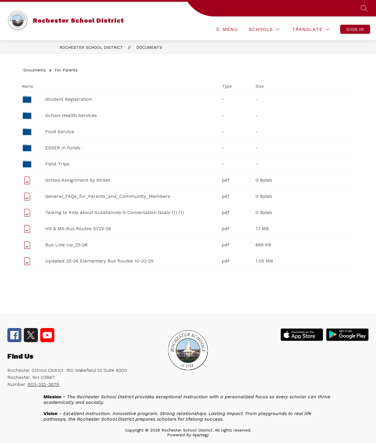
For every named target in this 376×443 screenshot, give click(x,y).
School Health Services (71, 115)
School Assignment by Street (77, 180)
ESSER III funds (62, 148)
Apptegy (200, 434)
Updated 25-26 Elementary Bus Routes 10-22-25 (99, 261)
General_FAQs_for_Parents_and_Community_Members (107, 196)
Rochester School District (91, 47)
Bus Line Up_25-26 (66, 245)
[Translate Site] (311, 29)
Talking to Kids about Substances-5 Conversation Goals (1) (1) (114, 212)
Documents (149, 47)
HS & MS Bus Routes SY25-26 (78, 228)
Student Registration (68, 99)
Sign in (355, 29)
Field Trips (57, 164)
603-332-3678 (43, 384)
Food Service (59, 131)
